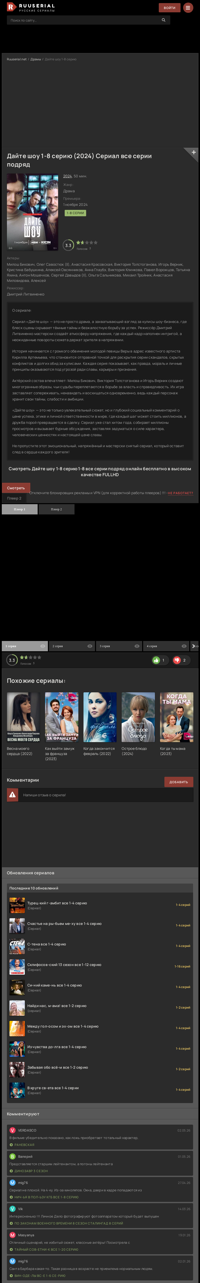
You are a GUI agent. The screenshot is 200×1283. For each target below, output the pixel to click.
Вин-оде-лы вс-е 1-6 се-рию (38, 1276)
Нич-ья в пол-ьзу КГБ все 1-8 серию (44, 1197)
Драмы (35, 59)
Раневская (22, 1145)
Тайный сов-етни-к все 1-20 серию (44, 1249)
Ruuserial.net (17, 59)
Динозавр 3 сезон (29, 1171)
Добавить (179, 782)
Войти (169, 8)
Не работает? (180, 493)
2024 (67, 176)
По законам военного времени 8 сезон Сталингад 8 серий (66, 1223)
